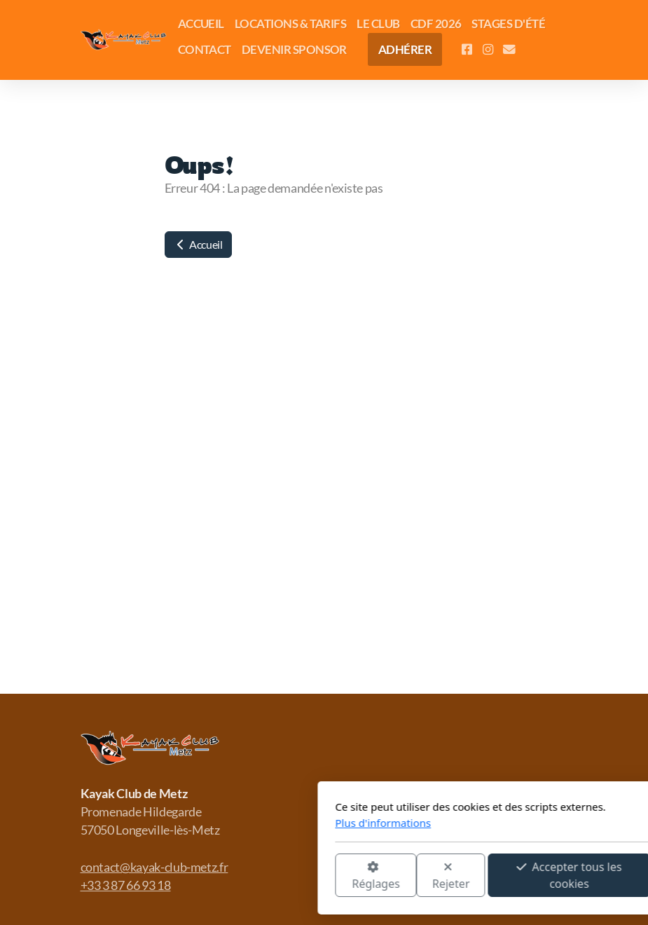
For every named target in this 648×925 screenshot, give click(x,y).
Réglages (206, 876)
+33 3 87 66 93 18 (126, 885)
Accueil (198, 244)
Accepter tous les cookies (400, 875)
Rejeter (282, 876)
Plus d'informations (215, 823)
